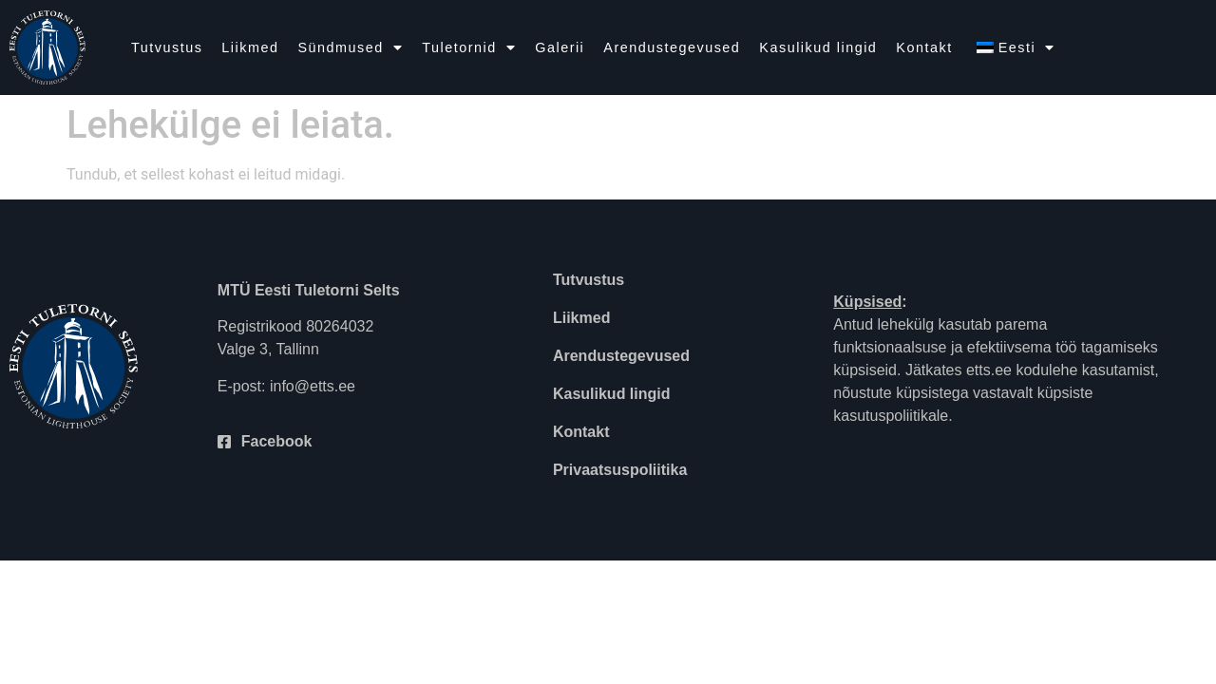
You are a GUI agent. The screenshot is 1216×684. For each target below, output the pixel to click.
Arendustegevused (671, 47)
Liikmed (249, 47)
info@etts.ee (312, 386)
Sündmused (350, 47)
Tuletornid (469, 47)
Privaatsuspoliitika (620, 470)
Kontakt (924, 47)
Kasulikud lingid (818, 47)
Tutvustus (166, 47)
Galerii (559, 47)
